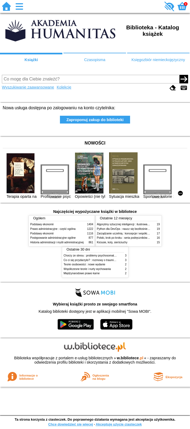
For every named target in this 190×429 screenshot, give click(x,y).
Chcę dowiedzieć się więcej (70, 424)
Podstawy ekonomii (42, 224)
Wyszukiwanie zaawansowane (28, 87)
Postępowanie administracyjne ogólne (53, 237)
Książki (31, 60)
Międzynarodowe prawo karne (82, 273)
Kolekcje (64, 87)
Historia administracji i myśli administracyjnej (57, 242)
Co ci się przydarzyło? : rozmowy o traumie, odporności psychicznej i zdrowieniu (112, 260)
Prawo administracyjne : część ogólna (53, 228)
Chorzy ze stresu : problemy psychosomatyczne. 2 (94, 255)
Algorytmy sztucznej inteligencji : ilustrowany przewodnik (131, 224)
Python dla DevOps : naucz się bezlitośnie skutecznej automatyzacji (137, 228)
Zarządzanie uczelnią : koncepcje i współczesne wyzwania (132, 233)
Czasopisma (94, 60)
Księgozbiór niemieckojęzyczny (158, 60)
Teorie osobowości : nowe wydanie (84, 264)
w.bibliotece (130, 358)
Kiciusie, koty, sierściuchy (112, 242)
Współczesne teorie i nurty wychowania (87, 269)
